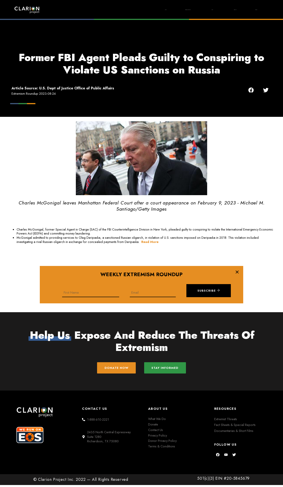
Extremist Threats (225, 421)
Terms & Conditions (161, 448)
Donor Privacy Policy (162, 442)
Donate (251, 10)
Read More (150, 241)
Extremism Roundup (147, 10)
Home (108, 10)
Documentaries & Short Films (233, 432)
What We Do (157, 420)
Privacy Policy (157, 437)
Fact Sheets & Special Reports (235, 426)
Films (188, 10)
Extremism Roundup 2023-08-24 (33, 93)
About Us (219, 10)
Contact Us (155, 431)
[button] (251, 90)
